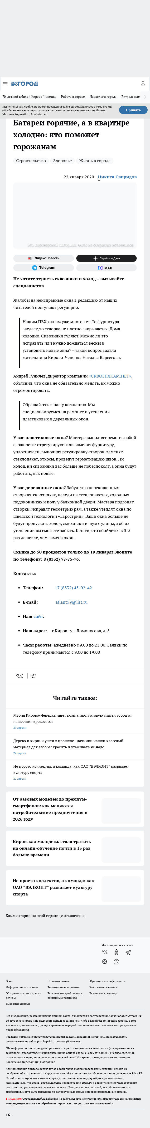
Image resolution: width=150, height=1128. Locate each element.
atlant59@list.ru (71, 602)
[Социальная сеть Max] (106, 267)
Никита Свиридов (117, 177)
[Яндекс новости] (43, 258)
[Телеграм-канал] (43, 267)
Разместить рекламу (103, 993)
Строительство (31, 160)
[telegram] (34, 676)
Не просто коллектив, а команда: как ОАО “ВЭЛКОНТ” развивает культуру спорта (75, 773)
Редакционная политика (64, 987)
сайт (38, 616)
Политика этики (58, 981)
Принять (133, 110)
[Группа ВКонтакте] (105, 952)
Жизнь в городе (95, 160)
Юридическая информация (107, 981)
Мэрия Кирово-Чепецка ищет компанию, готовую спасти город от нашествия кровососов (75, 722)
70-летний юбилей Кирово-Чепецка (29, 96)
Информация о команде (22, 987)
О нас (9, 981)
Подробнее (47, 1062)
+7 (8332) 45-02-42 (73, 587)
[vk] (20, 676)
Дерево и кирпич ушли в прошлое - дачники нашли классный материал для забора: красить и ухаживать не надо (75, 747)
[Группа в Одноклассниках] (116, 952)
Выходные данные (18, 1003)
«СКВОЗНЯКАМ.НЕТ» (110, 376)
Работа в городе (73, 96)
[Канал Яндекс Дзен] (106, 258)
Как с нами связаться (103, 987)
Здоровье (62, 160)
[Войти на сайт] (143, 83)
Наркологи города (103, 96)
